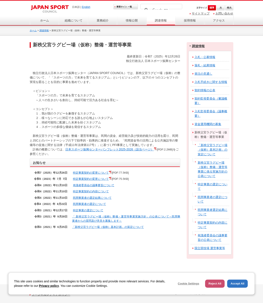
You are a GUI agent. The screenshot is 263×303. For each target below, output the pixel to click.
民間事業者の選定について (89, 204)
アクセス (219, 20)
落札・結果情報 (204, 65)
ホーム (44, 20)
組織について (74, 20)
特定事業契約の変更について (91, 172)
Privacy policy (49, 285)
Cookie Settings (188, 283)
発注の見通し (203, 73)
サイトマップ (201, 13)
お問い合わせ (224, 13)
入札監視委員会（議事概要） (210, 113)
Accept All (237, 283)
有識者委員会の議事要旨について (93, 185)
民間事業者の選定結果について (92, 197)
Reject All (214, 283)
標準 (212, 7)
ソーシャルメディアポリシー (51, 294)
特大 (229, 7)
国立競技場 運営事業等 (209, 248)
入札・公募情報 (204, 57)
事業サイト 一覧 (124, 7)
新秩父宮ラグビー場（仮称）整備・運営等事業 (210, 135)
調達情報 (161, 20)
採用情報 (190, 20)
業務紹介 (103, 20)
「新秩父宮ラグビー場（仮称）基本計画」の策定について (108, 227)
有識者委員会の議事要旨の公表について (212, 238)
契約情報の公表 (204, 90)
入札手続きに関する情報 (210, 82)
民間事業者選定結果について (212, 212)
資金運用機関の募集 (207, 124)
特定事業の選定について (88, 210)
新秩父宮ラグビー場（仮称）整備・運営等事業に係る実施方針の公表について (212, 169)
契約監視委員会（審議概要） (210, 101)
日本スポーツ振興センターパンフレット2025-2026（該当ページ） (109, 149)
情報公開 (132, 20)
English (86, 7)
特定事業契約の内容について (91, 191)
